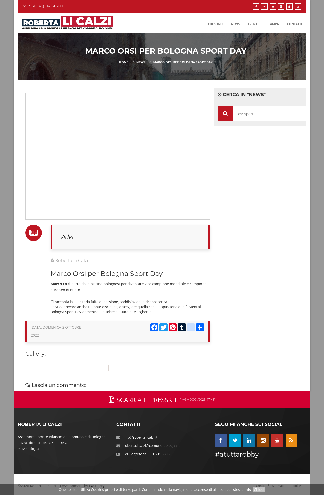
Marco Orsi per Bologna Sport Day (183, 62)
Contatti (294, 24)
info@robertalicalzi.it (140, 437)
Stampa (273, 24)
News (235, 24)
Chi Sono (215, 24)
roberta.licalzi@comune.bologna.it (152, 445)
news (140, 62)
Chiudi (259, 489)
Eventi (253, 24)
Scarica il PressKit (162, 399)
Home (123, 62)
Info (247, 489)
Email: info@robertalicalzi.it (46, 6)
